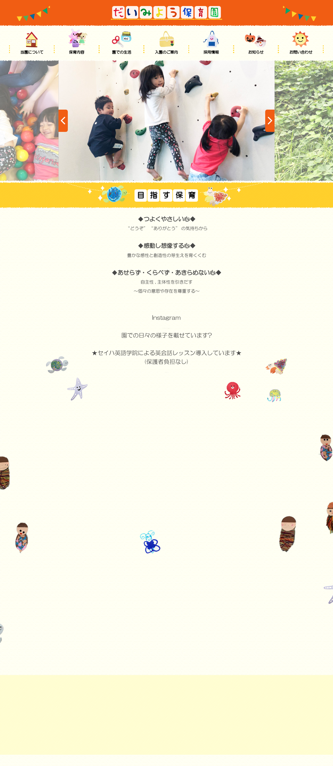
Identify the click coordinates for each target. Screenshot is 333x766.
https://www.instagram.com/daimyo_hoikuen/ (166, 326)
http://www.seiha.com (167, 370)
